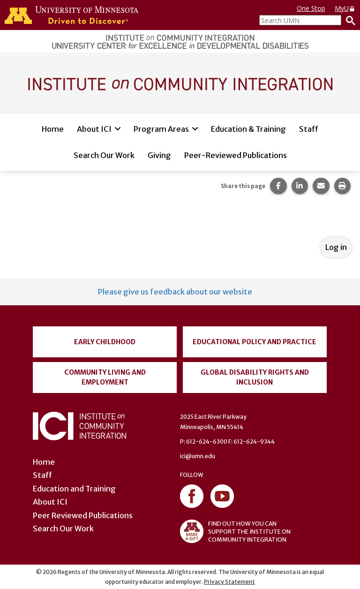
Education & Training (248, 129)
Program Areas (161, 129)
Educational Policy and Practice (254, 342)
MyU (345, 8)
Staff (308, 129)
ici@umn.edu (197, 456)
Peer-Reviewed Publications (235, 155)
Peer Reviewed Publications (83, 515)
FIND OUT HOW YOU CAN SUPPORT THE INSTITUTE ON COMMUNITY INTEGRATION (235, 531)
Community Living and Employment (105, 377)
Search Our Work (104, 155)
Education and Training (74, 488)
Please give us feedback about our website (175, 291)
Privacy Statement (229, 581)
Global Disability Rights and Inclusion (255, 377)
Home (53, 129)
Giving (159, 155)
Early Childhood (104, 342)
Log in (336, 247)
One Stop (311, 8)
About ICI (94, 129)
